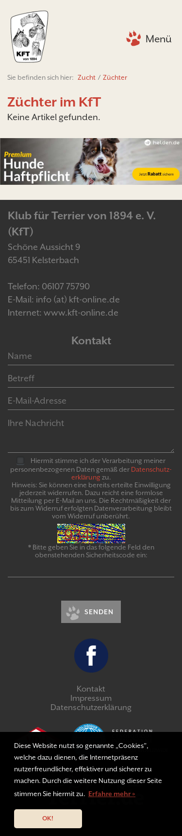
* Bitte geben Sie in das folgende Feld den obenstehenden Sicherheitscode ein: (91, 551)
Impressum (91, 698)
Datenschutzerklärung (91, 707)
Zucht (87, 77)
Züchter (115, 77)
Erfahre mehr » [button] (111, 794)
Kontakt (91, 689)
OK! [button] (47, 818)
